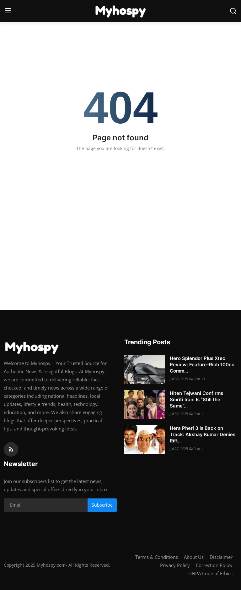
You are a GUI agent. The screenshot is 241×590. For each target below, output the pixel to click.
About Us (194, 557)
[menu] (8, 11)
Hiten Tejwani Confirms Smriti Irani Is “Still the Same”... (196, 399)
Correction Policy (214, 565)
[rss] (11, 449)
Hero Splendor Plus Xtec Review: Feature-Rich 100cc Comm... (202, 364)
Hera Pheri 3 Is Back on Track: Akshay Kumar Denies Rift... (202, 434)
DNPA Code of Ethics (210, 573)
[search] (233, 11)
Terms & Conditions (156, 557)
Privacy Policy (175, 565)
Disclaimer (221, 557)
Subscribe (102, 505)
